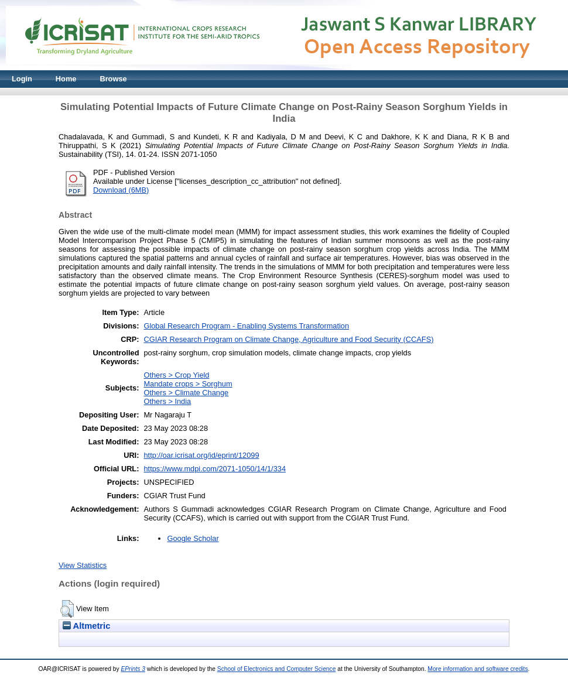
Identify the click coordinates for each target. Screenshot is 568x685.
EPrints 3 (133, 669)
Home (66, 78)
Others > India (167, 401)
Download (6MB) (121, 190)
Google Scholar (192, 538)
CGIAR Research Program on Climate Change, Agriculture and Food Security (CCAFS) (288, 339)
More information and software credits (477, 669)
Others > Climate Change (185, 392)
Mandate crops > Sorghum (187, 383)
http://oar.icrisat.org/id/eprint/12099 (201, 455)
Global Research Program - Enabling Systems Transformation (246, 325)
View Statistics (83, 565)
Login (22, 78)
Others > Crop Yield (176, 375)
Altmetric (86, 626)
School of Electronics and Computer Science (276, 669)
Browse (113, 78)
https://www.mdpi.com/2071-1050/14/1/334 (214, 468)
